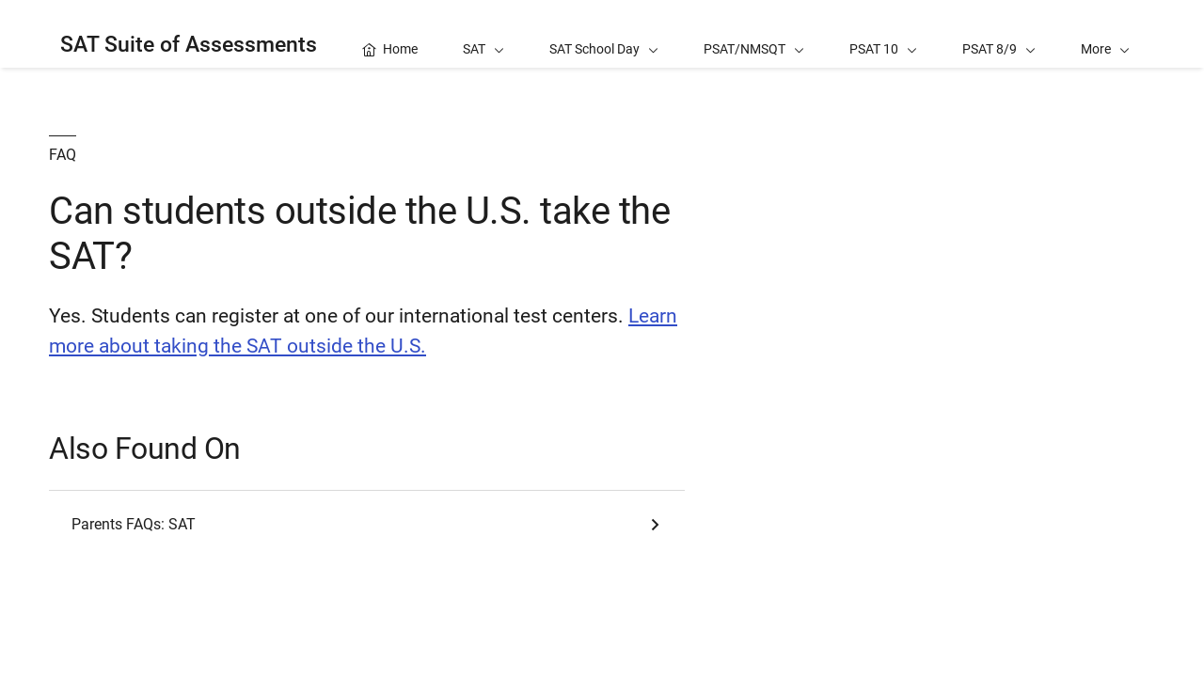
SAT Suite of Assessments (188, 44)
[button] (1105, 34)
